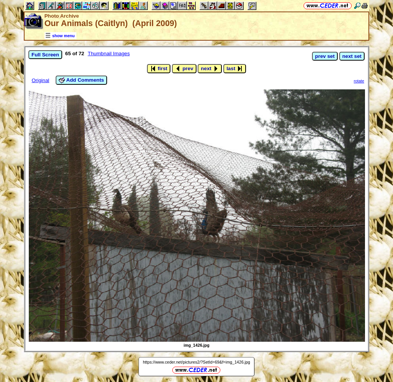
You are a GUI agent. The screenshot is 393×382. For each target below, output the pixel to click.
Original (40, 80)
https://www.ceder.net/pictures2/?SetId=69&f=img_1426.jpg (196, 362)
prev (184, 69)
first (158, 69)
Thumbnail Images (109, 53)
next (210, 69)
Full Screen (45, 55)
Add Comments (81, 80)
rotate (359, 81)
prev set (325, 56)
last (234, 69)
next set (352, 56)
